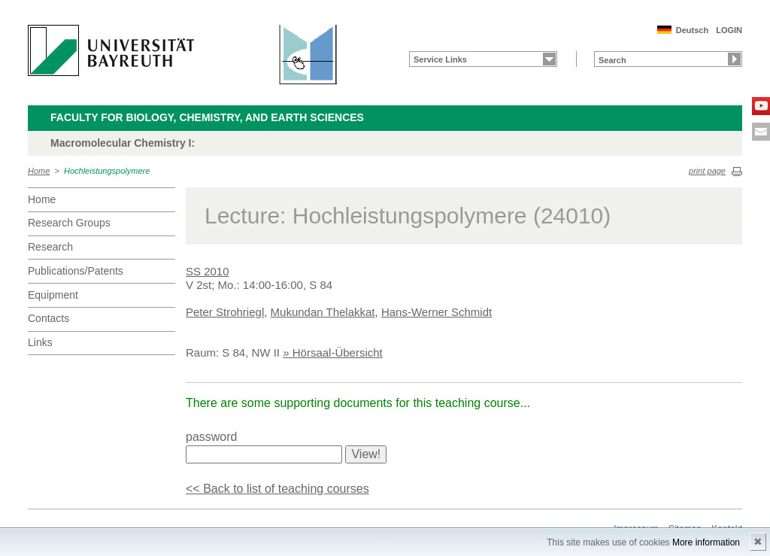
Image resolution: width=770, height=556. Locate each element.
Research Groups (69, 223)
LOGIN (729, 30)
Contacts (48, 318)
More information (706, 542)
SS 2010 (207, 271)
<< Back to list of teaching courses (277, 488)
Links (40, 342)
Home (39, 170)
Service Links (440, 59)
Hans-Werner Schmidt (436, 311)
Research (50, 247)
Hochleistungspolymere (107, 170)
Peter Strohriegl (225, 311)
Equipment (53, 295)
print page (707, 170)
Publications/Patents (75, 271)
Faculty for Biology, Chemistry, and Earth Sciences (207, 117)
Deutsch (692, 30)
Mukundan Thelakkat (323, 311)
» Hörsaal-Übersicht (333, 352)
